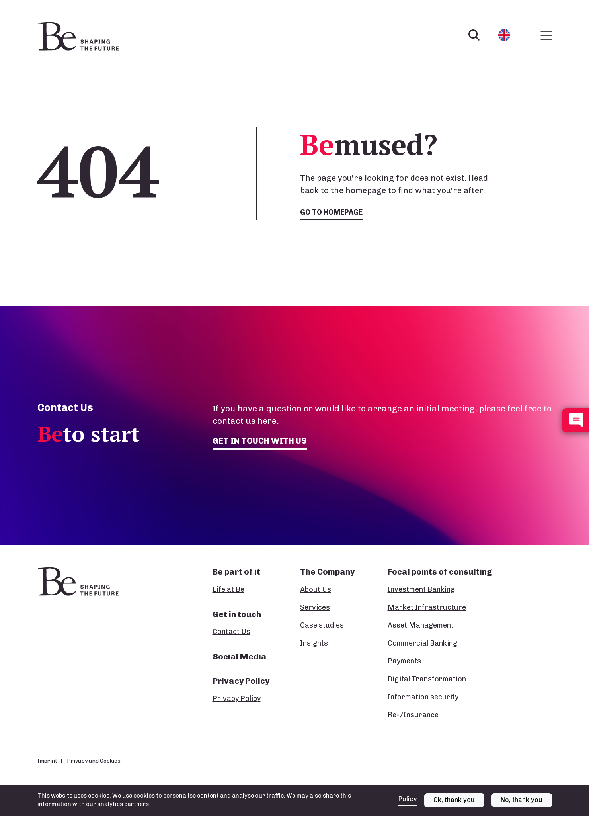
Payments (404, 661)
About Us (315, 589)
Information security (423, 697)
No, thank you (521, 800)
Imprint (47, 760)
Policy (407, 799)
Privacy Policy (237, 698)
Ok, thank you (454, 800)
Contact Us (231, 631)
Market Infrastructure (427, 607)
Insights (314, 643)
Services (315, 607)
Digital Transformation (427, 679)
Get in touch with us (260, 441)
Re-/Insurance (413, 714)
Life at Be (228, 589)
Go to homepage (331, 212)
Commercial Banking (422, 643)
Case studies (322, 625)
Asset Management (421, 625)
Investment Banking (421, 589)
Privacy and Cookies (94, 760)
